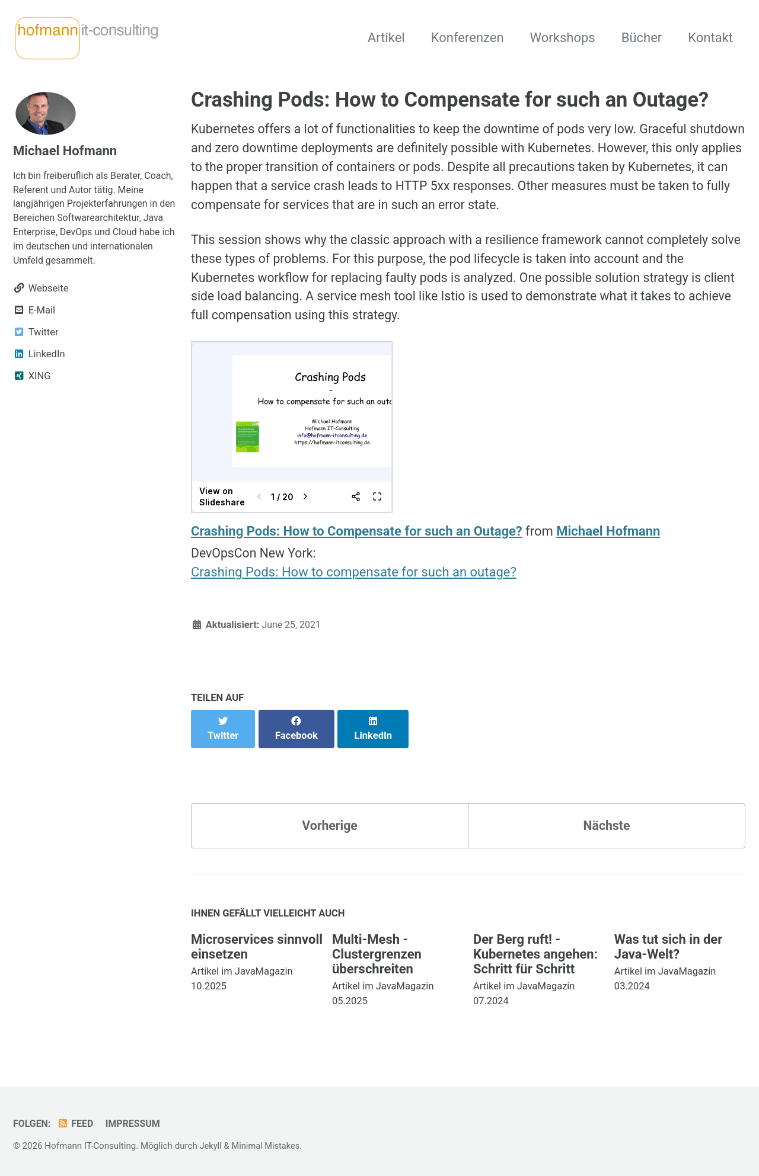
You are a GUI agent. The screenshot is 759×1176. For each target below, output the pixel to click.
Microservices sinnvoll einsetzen (257, 944)
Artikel (386, 37)
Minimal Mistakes (267, 1142)
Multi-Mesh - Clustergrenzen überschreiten (377, 951)
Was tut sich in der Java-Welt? (668, 944)
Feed (76, 1120)
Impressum (136, 1120)
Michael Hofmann (608, 538)
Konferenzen (467, 37)
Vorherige (330, 822)
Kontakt (710, 37)
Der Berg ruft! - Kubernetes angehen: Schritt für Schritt (535, 951)
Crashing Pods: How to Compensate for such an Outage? (356, 538)
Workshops (562, 37)
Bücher (641, 37)
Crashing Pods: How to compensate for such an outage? (353, 580)
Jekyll (210, 1142)
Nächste (606, 822)
